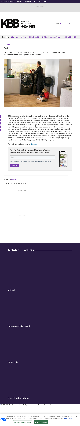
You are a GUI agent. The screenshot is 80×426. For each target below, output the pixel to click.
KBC (40, 1)
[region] (40, 420)
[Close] (77, 417)
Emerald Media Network (7, 1)
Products (8, 45)
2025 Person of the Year (18, 37)
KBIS (35, 1)
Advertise (19, 1)
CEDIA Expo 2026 (34, 37)
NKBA (45, 1)
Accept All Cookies (41, 422)
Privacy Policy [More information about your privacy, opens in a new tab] (67, 418)
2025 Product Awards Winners (51, 37)
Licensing (28, 1)
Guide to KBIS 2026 (70, 37)
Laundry (14, 179)
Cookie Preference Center (22, 422)
